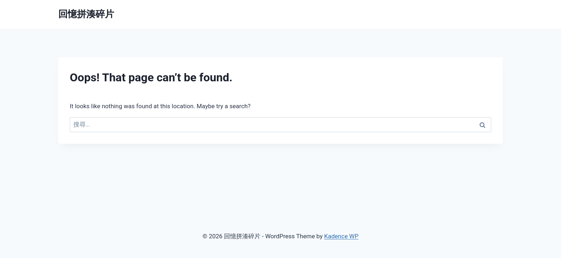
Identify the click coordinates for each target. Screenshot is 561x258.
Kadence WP (341, 236)
